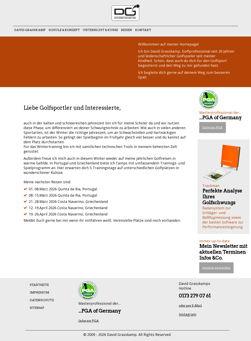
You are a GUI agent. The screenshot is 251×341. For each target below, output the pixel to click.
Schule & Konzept (64, 30)
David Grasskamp (30, 30)
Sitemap (37, 308)
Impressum (39, 292)
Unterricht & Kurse (100, 30)
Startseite (39, 285)
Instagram (187, 314)
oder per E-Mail (190, 305)
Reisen (126, 30)
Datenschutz (42, 300)
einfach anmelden (216, 268)
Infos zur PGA (212, 127)
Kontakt (143, 30)
